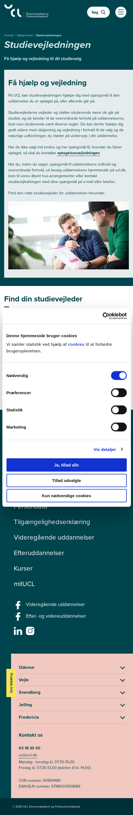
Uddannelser (25, 35)
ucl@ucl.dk (28, 755)
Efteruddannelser (39, 553)
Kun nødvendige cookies (66, 495)
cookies (77, 344)
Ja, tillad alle (66, 465)
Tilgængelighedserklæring (52, 522)
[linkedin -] (19, 632)
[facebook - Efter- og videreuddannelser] (19, 618)
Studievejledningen (49, 35)
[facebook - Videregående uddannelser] (19, 607)
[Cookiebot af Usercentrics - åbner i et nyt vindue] (102, 316)
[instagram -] (31, 632)
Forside (9, 35)
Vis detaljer (105, 449)
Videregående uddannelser (54, 537)
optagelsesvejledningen (78, 153)
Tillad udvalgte (66, 480)
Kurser (23, 568)
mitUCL (24, 584)
